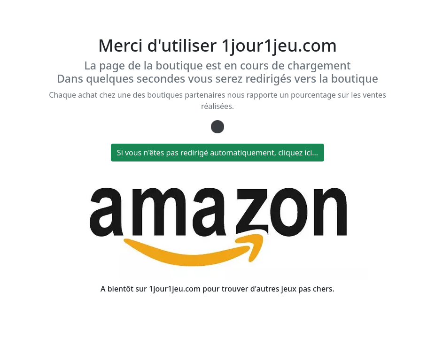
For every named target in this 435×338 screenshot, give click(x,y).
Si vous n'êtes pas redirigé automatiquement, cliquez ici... (217, 152)
